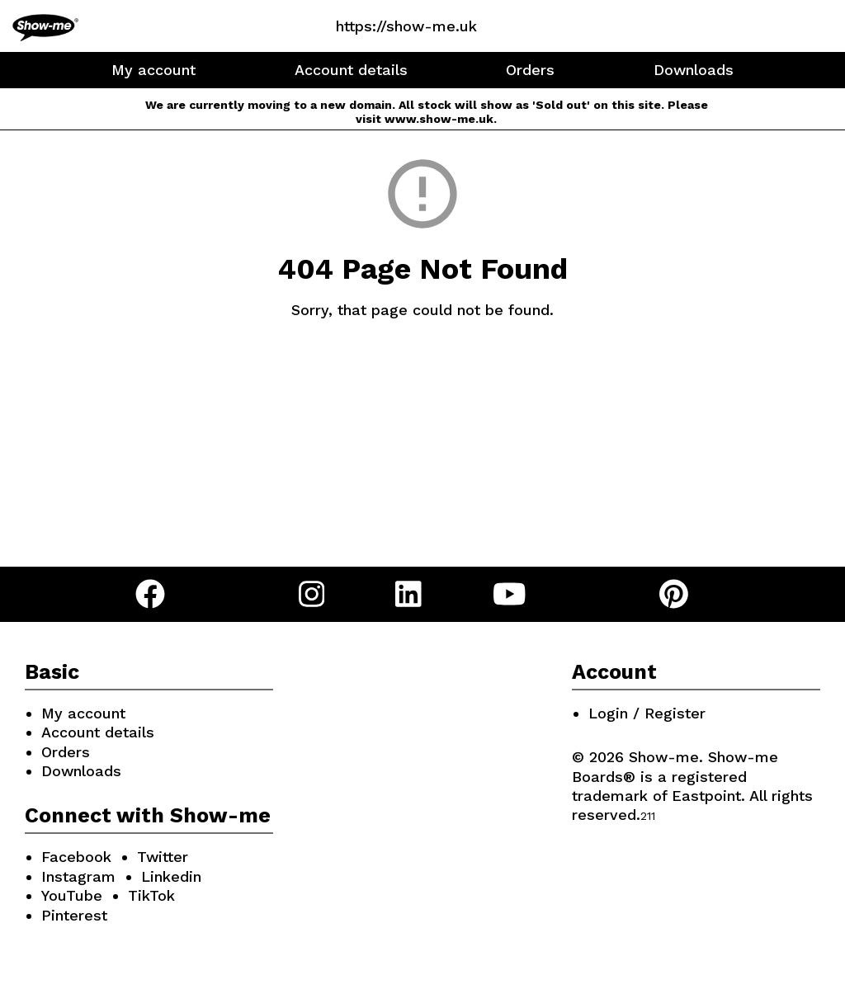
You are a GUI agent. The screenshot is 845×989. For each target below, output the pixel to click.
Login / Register (647, 713)
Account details (351, 69)
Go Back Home (423, 386)
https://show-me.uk (406, 26)
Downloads (694, 69)
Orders (530, 69)
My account (153, 69)
